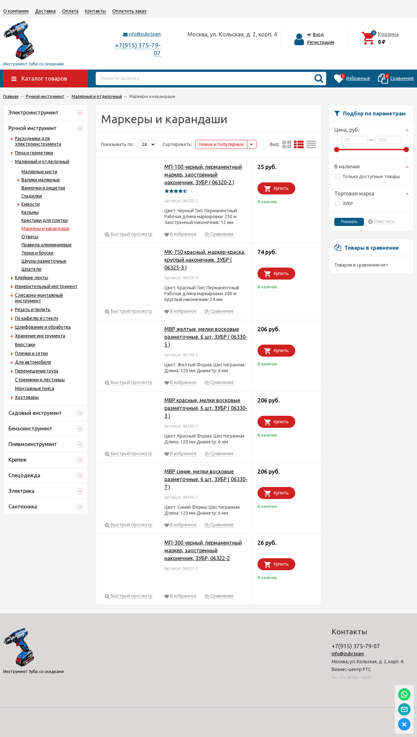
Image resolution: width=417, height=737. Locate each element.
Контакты (95, 11)
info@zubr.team (145, 34)
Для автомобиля (33, 362)
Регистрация (320, 42)
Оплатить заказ (129, 11)
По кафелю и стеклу (36, 318)
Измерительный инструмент (46, 286)
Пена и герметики (34, 152)
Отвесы (29, 236)
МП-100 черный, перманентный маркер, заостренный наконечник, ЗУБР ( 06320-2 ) (203, 174)
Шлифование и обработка (43, 327)
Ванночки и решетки (43, 188)
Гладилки (31, 196)
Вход (318, 34)
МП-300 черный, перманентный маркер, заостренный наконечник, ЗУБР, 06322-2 (203, 550)
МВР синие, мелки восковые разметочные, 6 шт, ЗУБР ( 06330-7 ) (205, 479)
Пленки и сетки (31, 353)
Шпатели (31, 269)
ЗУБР (344, 203)
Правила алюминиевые (46, 244)
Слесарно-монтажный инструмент (39, 298)
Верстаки (25, 344)
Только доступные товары (367, 176)
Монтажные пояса (34, 388)
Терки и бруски (37, 253)
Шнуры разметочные (43, 261)
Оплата (70, 11)
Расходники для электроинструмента (38, 141)
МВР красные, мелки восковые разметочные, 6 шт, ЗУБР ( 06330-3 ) (205, 408)
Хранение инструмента (40, 335)
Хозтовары (27, 397)
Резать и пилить (32, 309)
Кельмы (30, 212)
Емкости (30, 204)
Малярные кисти (39, 171)
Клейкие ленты (31, 277)
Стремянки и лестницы (40, 379)
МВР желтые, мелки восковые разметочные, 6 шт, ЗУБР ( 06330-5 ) (205, 337)
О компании (16, 11)
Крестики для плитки (44, 220)
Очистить (384, 221)
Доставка (45, 11)
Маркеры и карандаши (45, 228)
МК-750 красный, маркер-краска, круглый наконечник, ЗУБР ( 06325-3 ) (204, 259)
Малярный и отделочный (42, 161)
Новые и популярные (221, 144)
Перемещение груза (36, 371)
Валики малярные (40, 179)
